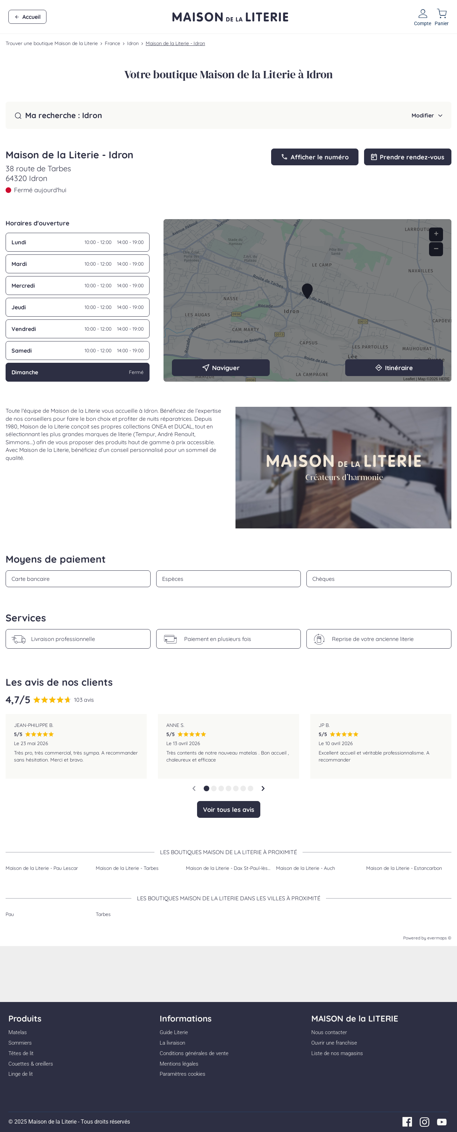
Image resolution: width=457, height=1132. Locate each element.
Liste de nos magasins (337, 1053)
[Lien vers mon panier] (442, 17)
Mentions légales (179, 1064)
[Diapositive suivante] (263, 788)
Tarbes (103, 914)
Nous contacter (329, 1032)
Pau (10, 914)
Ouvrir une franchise (334, 1043)
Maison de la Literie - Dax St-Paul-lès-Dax (232, 868)
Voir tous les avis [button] (228, 810)
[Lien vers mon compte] (422, 17)
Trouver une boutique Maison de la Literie (52, 43)
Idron (133, 43)
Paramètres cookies (182, 1074)
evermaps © (439, 937)
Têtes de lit (21, 1053)
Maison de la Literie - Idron (175, 43)
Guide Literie (174, 1032)
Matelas (17, 1032)
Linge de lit (20, 1074)
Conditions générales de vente (194, 1053)
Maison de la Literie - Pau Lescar (42, 868)
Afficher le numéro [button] (315, 157)
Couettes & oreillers (30, 1064)
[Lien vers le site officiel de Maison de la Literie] (230, 16)
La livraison (172, 1043)
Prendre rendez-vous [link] (407, 157)
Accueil (27, 17)
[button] (206, 788)
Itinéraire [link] (394, 368)
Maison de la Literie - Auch (305, 868)
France (112, 43)
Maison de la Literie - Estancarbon (404, 868)
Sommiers (20, 1043)
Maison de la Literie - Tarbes (127, 868)
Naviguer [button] (221, 368)
